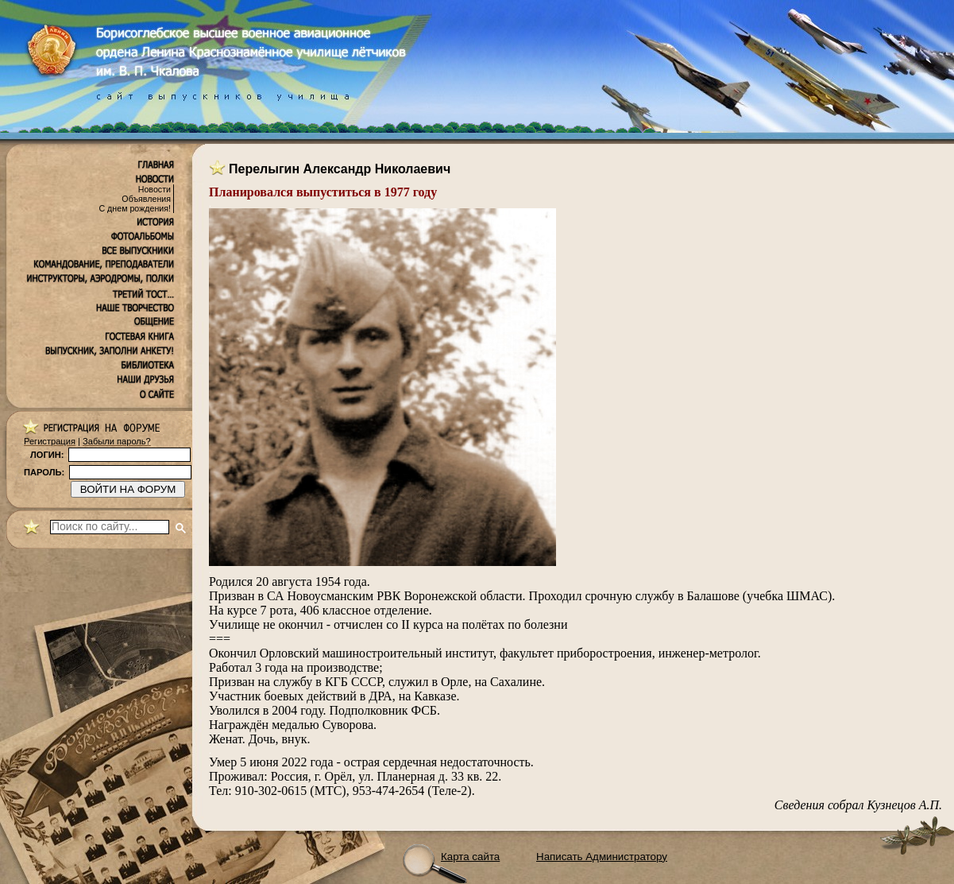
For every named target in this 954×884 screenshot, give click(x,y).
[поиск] (109, 527)
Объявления (146, 199)
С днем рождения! (134, 208)
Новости (154, 189)
